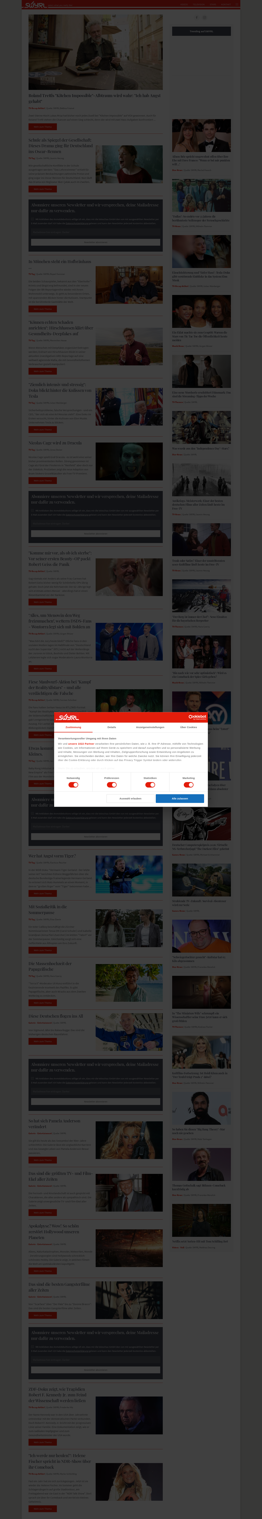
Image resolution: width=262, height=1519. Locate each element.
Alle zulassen (180, 798)
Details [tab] (112, 727)
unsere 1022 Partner (81, 743)
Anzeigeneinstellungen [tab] (150, 727)
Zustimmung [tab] (73, 727)
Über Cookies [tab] (188, 727)
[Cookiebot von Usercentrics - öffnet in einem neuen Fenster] (191, 717)
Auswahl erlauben (130, 798)
